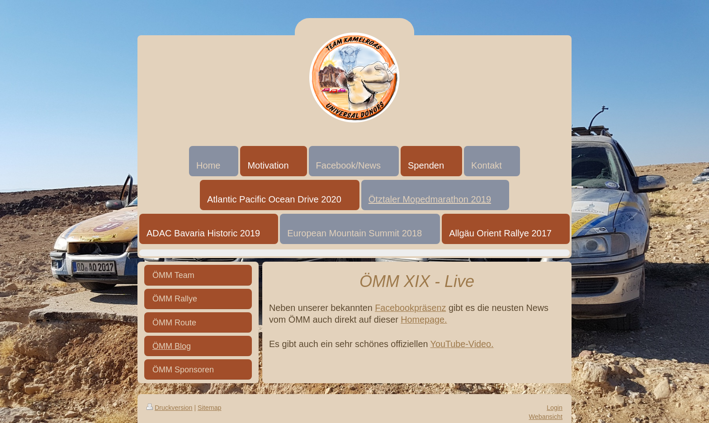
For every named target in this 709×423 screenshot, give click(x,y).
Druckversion (169, 407)
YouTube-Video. (462, 344)
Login (554, 407)
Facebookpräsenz (410, 308)
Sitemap (209, 407)
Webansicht (545, 416)
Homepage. (424, 319)
